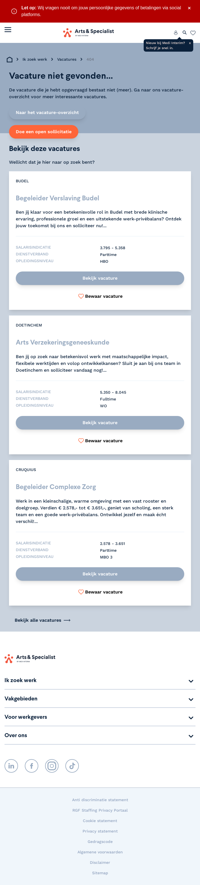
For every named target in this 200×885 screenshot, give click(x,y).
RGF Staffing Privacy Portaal (100, 810)
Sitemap (100, 873)
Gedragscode (100, 841)
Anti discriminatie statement (100, 800)
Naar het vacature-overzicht (47, 112)
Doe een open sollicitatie (44, 131)
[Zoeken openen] (184, 32)
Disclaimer (100, 862)
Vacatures (66, 59)
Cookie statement (100, 820)
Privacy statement (100, 831)
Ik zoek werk (35, 59)
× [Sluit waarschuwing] (189, 8)
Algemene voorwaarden (100, 852)
